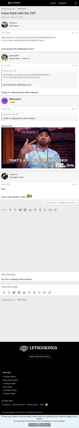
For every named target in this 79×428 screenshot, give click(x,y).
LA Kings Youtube (10, 390)
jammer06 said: (9, 114)
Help (42, 405)
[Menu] (4, 3)
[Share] (73, 33)
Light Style (7, 401)
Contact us (6, 405)
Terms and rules (18, 405)
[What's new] (70, 3)
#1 (77, 33)
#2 (77, 65)
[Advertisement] (17, 242)
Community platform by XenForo (22, 412)
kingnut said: (8, 71)
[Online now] (6, 60)
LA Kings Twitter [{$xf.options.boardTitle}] (9, 394)
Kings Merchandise (10, 380)
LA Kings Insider (9, 383)
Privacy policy (32, 405)
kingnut (6, 17)
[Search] (75, 3)
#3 (77, 109)
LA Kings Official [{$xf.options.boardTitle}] (9, 377)
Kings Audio (7, 387)
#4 (77, 184)
